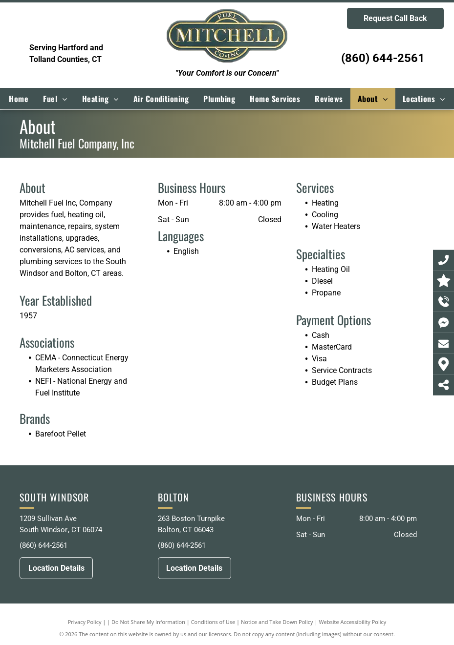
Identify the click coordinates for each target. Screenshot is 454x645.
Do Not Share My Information (148, 621)
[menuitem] (18, 98)
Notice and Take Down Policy (277, 621)
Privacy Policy (85, 621)
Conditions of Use (213, 621)
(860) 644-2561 (383, 58)
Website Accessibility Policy (352, 621)
